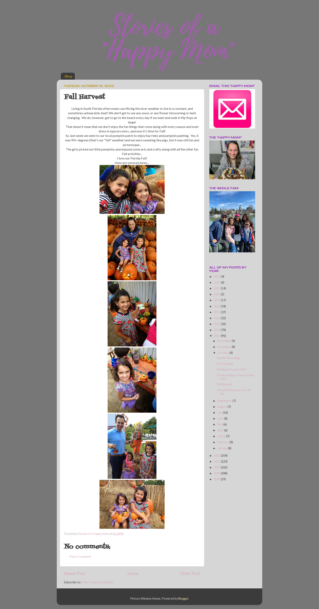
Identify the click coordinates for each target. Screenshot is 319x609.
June (220, 418)
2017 (217, 312)
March (221, 436)
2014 (217, 330)
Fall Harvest (224, 384)
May (220, 424)
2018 (217, 306)
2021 (217, 288)
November (224, 346)
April (220, 430)
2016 (217, 318)
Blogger (183, 598)
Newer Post (75, 573)
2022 (217, 282)
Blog (68, 76)
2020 (217, 294)
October (223, 352)
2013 (217, 335)
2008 (217, 479)
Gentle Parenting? (228, 358)
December (224, 341)
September (225, 400)
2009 (217, 473)
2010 (217, 467)
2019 (217, 300)
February (223, 442)
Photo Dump (225, 363)
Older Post (190, 573)
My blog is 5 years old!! (231, 369)
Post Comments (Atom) (97, 582)
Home (133, 573)
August (222, 406)
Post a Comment (80, 556)
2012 (217, 455)
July (220, 412)
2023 (217, 276)
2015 (217, 324)
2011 (217, 461)
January (222, 448)
